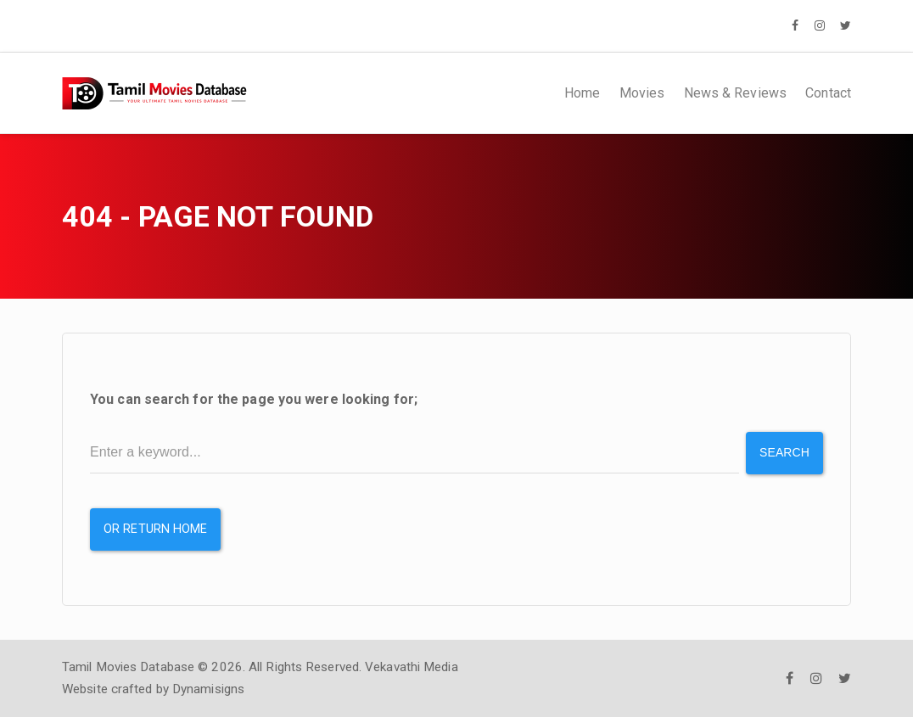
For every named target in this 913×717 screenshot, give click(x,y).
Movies (642, 93)
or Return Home (155, 529)
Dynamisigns (208, 689)
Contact (828, 93)
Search (784, 452)
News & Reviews (735, 93)
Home (582, 93)
